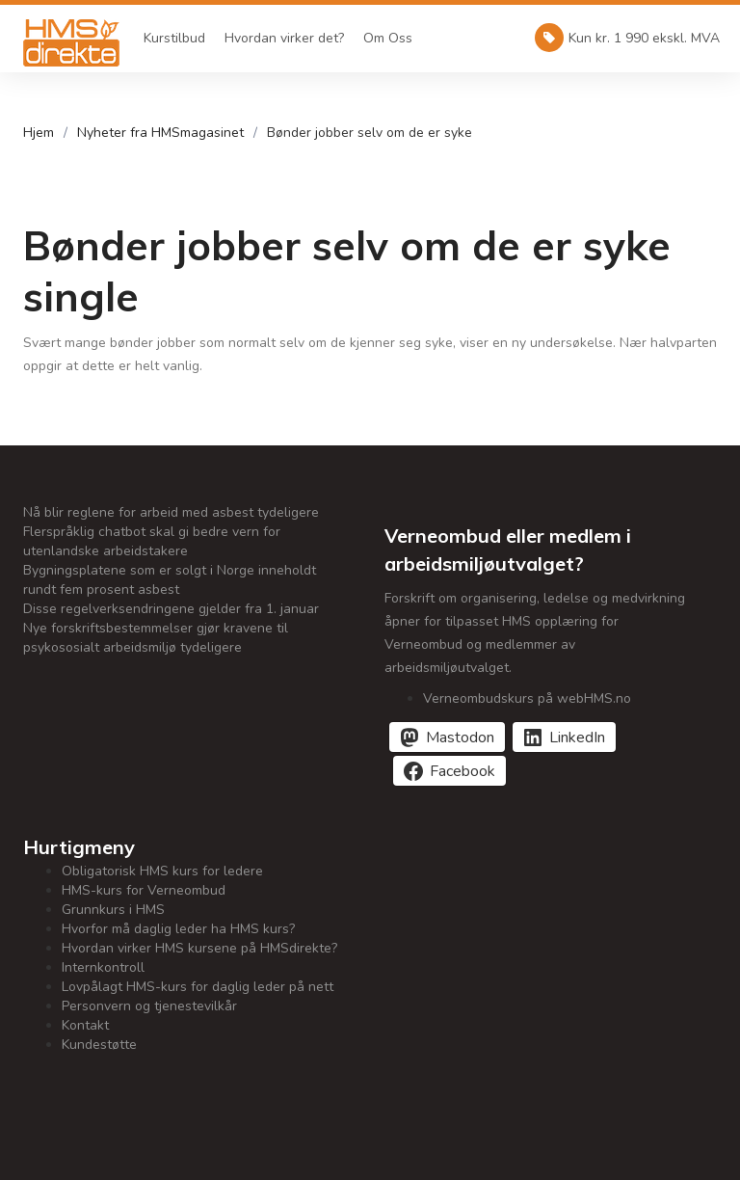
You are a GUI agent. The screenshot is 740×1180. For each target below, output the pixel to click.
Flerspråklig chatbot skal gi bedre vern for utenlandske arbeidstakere (151, 541)
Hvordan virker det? (284, 38)
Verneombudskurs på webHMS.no (527, 698)
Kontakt (85, 1025)
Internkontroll (103, 967)
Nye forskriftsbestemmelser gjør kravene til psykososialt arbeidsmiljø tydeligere (155, 638)
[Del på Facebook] (449, 771)
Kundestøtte (99, 1044)
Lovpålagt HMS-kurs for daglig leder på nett (197, 987)
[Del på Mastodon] (447, 737)
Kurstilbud (174, 38)
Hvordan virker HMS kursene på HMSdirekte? (199, 948)
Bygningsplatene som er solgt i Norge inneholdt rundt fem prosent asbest (169, 580)
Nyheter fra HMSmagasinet (160, 132)
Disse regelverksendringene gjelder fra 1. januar (171, 609)
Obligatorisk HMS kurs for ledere (162, 871)
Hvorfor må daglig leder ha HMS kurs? (178, 929)
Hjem (38, 132)
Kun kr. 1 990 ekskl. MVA (627, 37)
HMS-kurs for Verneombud (143, 890)
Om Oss (387, 38)
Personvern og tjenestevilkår (149, 1006)
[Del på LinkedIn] (564, 737)
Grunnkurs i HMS (113, 909)
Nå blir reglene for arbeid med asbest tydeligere (171, 512)
